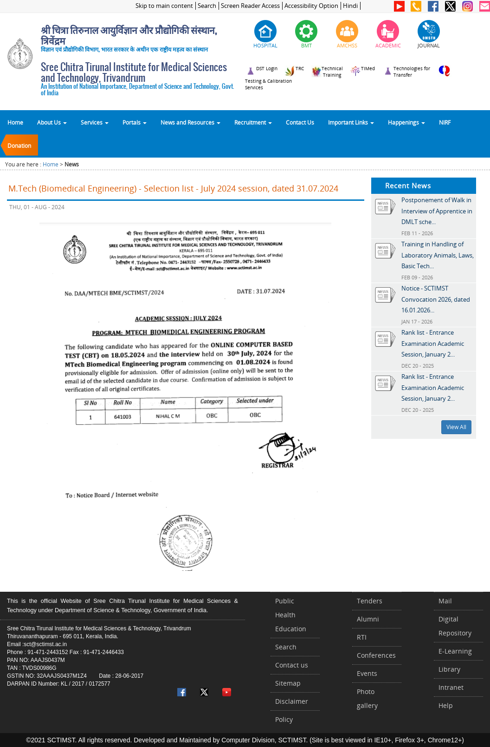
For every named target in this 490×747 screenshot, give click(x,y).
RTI (362, 637)
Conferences (376, 655)
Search (207, 6)
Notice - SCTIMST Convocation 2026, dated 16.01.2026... (435, 299)
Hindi (350, 6)
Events (367, 673)
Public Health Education (290, 614)
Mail (445, 600)
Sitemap (288, 683)
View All (456, 427)
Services (95, 122)
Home (15, 122)
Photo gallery (367, 698)
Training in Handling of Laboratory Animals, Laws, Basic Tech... (437, 255)
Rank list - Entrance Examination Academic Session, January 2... (432, 343)
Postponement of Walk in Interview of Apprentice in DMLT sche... (436, 211)
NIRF (445, 122)
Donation (19, 145)
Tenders (369, 600)
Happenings (406, 122)
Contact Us (300, 122)
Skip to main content (164, 6)
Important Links (351, 122)
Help (445, 705)
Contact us (291, 665)
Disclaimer (291, 701)
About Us (52, 122)
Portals (134, 122)
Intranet (451, 687)
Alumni (368, 619)
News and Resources (190, 122)
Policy (284, 719)
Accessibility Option (311, 6)
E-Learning (455, 651)
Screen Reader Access (250, 6)
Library (449, 669)
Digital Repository (454, 626)
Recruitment (253, 122)
